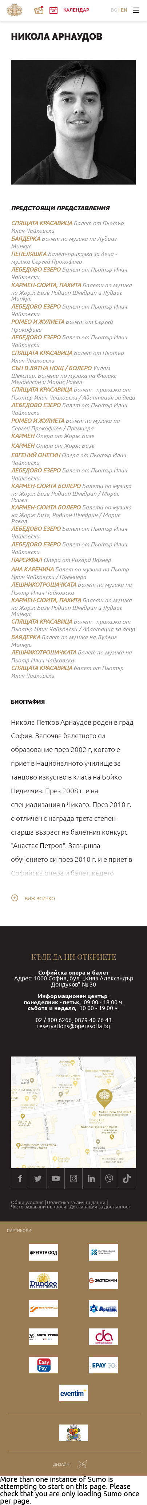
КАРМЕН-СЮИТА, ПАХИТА (46, 284)
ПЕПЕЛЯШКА (28, 253)
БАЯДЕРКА (25, 238)
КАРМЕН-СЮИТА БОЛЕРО (45, 485)
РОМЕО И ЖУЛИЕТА (37, 321)
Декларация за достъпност (99, 1207)
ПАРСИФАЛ (26, 559)
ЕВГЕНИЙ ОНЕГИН (35, 454)
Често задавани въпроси (38, 1207)
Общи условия (27, 1202)
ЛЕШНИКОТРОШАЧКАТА (43, 584)
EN (124, 10)
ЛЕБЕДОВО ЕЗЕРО (35, 269)
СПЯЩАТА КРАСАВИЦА (41, 222)
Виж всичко (40, 898)
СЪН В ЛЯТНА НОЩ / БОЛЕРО (51, 367)
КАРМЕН (22, 435)
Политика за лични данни (76, 1202)
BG (114, 10)
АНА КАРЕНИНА (32, 569)
